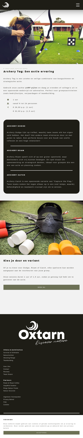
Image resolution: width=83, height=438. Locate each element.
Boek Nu (41, 287)
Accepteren (41, 432)
